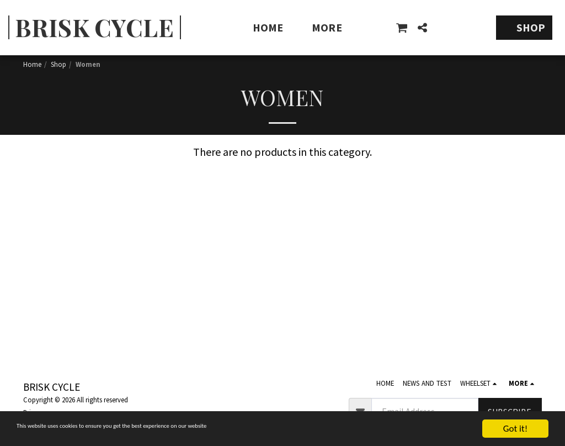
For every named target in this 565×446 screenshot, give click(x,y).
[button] (402, 28)
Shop (58, 64)
